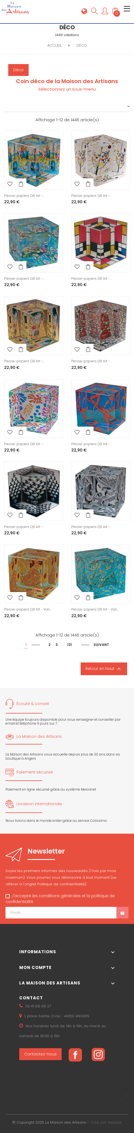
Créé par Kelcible (106, 1122)
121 (69, 644)
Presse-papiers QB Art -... (24, 195)
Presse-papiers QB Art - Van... (28, 609)
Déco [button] (18, 70)
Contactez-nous (40, 1054)
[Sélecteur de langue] (84, 11)
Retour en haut (104, 668)
